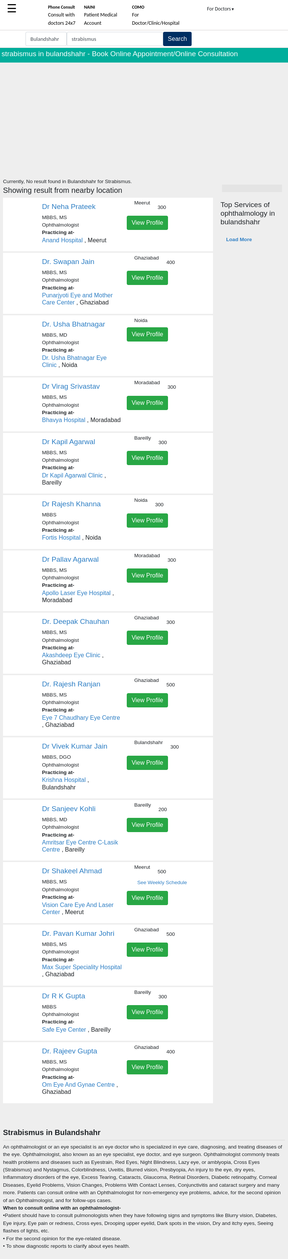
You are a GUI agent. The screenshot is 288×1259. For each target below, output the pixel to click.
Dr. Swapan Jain (68, 262)
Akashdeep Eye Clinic (71, 655)
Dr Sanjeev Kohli (69, 809)
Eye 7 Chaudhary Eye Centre (81, 718)
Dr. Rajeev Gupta (69, 1051)
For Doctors (221, 9)
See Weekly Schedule (162, 882)
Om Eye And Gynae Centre (78, 1084)
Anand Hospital (62, 240)
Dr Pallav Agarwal (70, 559)
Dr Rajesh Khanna (71, 504)
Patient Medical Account (100, 15)
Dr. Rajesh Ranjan (71, 684)
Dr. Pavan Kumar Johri (78, 933)
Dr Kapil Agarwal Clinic (72, 475)
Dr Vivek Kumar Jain (75, 746)
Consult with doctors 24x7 (61, 15)
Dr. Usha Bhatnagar (73, 324)
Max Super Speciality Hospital (82, 967)
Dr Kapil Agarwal (68, 442)
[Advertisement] (144, 118)
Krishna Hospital (64, 780)
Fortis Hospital (61, 537)
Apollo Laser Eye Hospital (76, 593)
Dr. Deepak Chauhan (75, 621)
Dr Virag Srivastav (71, 386)
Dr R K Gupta (63, 996)
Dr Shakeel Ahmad (72, 871)
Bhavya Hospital (64, 420)
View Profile (147, 222)
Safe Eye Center (64, 1029)
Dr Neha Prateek (69, 206)
